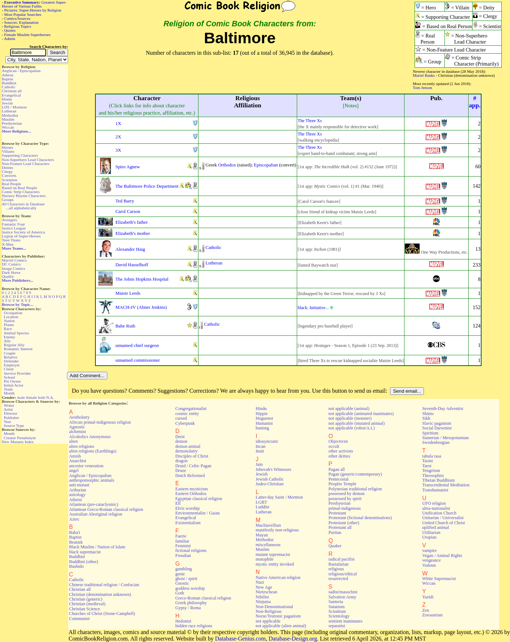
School (9, 377)
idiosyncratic (267, 441)
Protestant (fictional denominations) (360, 517)
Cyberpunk (185, 423)
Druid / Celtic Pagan (193, 465)
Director (10, 413)
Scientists (9, 180)
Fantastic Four (13, 224)
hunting (262, 428)
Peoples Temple (342, 483)
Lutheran (9, 111)
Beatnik (76, 542)
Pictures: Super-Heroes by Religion (33, 10)
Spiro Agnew (127, 166)
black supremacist (85, 551)
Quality (8, 276)
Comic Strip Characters (21, 192)
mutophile (265, 559)
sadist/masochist (342, 591)
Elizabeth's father (131, 222)
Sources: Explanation (21, 22)
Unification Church (439, 513)
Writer (9, 405)
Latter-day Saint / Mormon (279, 497)
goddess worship (190, 588)
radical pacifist (341, 559)
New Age (264, 587)
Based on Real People (19, 188)
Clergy (7, 171)
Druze (180, 470)
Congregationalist (191, 408)
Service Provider (17, 373)
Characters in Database (23, 204)
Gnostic (182, 583)
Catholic (8, 87)
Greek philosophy (191, 602)
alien (73, 441)
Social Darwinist (437, 428)
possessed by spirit (345, 498)
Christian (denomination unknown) (100, 594)
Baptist (7, 79)
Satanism (336, 606)
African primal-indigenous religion (100, 422)
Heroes (7, 147)
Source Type (14, 425)
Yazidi (427, 596)
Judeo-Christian (269, 483)
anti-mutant (79, 484)
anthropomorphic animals (91, 480)
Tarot (426, 465)
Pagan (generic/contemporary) (355, 474)
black (302, 307)
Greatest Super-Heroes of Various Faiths (34, 4)
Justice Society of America (23, 232)
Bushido (76, 566)
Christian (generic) (85, 599)
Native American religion (278, 577)
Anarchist (77, 460)
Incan (260, 446)
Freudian (183, 555)
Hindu (7, 99)
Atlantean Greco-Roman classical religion (106, 509)
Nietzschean (266, 591)
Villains (8, 151)
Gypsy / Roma (188, 607)
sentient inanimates (345, 621)
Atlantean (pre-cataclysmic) (93, 504)
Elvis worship (187, 508)
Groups (8, 199)
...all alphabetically (21, 208)
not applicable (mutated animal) (356, 423)
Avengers (9, 220)
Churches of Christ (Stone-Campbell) (102, 613)
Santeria (335, 601)
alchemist (77, 431)
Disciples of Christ (192, 456)
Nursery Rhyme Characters (24, 195)
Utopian (429, 537)
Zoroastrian (432, 615)
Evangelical (11, 95)
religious (336, 568)
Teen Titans (11, 240)
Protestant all (340, 527)
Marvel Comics (14, 260)
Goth (179, 593)
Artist (8, 409)
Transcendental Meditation (445, 484)
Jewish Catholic (270, 479)
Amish (75, 456)
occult (333, 446)
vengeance (431, 560)
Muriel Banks (424, 75)
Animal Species (16, 333)
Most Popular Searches (22, 14)
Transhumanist (435, 489)
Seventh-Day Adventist (442, 408)
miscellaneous (268, 544)
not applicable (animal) (348, 408)
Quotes (10, 30)
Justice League (14, 228)
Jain (259, 464)
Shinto (428, 413)
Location (11, 317)
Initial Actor (13, 385)
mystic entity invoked (275, 564)
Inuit (260, 451)
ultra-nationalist (436, 508)
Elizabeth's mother (132, 233)
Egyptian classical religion (198, 498)
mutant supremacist (273, 554)
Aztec (74, 519)
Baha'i (74, 532)
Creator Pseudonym (20, 438)
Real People (11, 184)
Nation (9, 320)
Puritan (334, 532)
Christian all (12, 91)
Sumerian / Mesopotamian (445, 437)
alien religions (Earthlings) (92, 451)
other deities (339, 456)
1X (118, 123)
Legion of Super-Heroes (21, 236)
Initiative (317, 307)
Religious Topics (17, 26)
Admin (9, 38)
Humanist (264, 423)
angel (74, 470)
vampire (429, 550)
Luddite (262, 506)
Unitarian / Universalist (443, 517)
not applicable (268, 621)
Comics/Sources (17, 18)
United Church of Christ (443, 522)
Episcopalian (266, 165)
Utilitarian (431, 532)
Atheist (7, 75)
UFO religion (434, 503)
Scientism (337, 611)
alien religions (81, 446)
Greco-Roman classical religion (203, 598)
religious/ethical (342, 573)
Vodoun (429, 565)
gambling (183, 568)
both (41, 397)
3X (118, 150)
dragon (181, 460)
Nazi (260, 582)
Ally (7, 341)
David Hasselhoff (131, 264)
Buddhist (9, 83)
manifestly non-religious (277, 529)
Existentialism (188, 522)
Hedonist (183, 621)
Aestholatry (79, 417)
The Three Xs (310, 120)
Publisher (11, 417)
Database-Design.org (293, 639)
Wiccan (8, 127)
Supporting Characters (20, 155)
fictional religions (191, 550)
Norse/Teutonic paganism (278, 616)
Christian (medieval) (87, 603)
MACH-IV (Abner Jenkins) (141, 307)
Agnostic (77, 426)
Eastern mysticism (191, 488)
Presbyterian (12, 123)
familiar (182, 541)
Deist (180, 436)
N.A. (50, 397)
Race (8, 328)
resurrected (338, 578)
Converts (9, 175)
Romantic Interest (18, 349)
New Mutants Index (18, 442)
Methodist (10, 115)
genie (180, 573)
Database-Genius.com (240, 639)
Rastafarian (338, 564)
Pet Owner (12, 381)
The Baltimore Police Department (146, 186)
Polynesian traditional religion (355, 488)
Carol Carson (127, 211)
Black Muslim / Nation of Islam (97, 546)
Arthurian (77, 489)
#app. (474, 102)
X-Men (7, 244)
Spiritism (430, 433)
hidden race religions (193, 625)
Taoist (427, 460)
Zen (425, 610)
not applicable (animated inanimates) (361, 413)
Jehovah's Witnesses (273, 469)
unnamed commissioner (137, 360)
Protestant (337, 513)
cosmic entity (187, 413)
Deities (7, 167)
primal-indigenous (344, 508)
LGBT (261, 502)
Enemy (9, 337)
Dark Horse (11, 272)
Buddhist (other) (83, 561)
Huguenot (264, 418)
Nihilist (262, 596)
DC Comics (11, 264)
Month (9, 393)
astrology (77, 494)
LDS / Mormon (14, 107)
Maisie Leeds (127, 293)
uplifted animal (435, 527)
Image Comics (13, 268)
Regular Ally (14, 345)
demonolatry (186, 451)
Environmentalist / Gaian (197, 513)
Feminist (183, 545)
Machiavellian (268, 525)
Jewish (7, 103)
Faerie (181, 536)
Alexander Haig (130, 249)
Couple (9, 353)
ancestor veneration (86, 465)
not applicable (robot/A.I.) (351, 428)
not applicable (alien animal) (281, 625)
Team (8, 389)
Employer (12, 365)
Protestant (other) (343, 522)
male (21, 397)
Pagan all (336, 469)
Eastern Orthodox (191, 493)
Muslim (8, 119)
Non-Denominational (274, 606)
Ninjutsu (263, 601)
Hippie (262, 413)
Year (7, 421)
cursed (181, 418)
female (31, 397)
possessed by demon (346, 493)
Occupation (13, 313)
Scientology (338, 616)
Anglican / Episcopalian (21, 70)
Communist (79, 618)
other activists (340, 451)
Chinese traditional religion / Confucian (104, 584)
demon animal (188, 446)
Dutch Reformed (190, 475)
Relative (10, 357)
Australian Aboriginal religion (95, 514)
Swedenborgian (435, 442)
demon (181, 441)
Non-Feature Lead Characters (25, 163)
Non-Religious (269, 611)
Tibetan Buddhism (438, 480)
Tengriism (431, 470)
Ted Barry (124, 201)
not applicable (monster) (350, 418)
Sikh (426, 418)
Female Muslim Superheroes (27, 34)
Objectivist (338, 441)
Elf (178, 503)
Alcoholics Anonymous (90, 436)
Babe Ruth (125, 326)
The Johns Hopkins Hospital (141, 279)
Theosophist (433, 475)
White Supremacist (439, 578)
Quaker (334, 545)
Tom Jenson (422, 87)
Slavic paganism (436, 423)
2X (118, 136)
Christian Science (84, 608)
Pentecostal (338, 479)
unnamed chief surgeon (137, 345)
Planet (9, 324)
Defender (11, 361)
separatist (336, 625)
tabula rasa (431, 456)
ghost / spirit (186, 578)
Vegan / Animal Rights (442, 555)
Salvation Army (342, 596)
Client (9, 369)
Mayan (262, 535)
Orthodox (227, 165)
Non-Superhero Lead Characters (28, 159)
